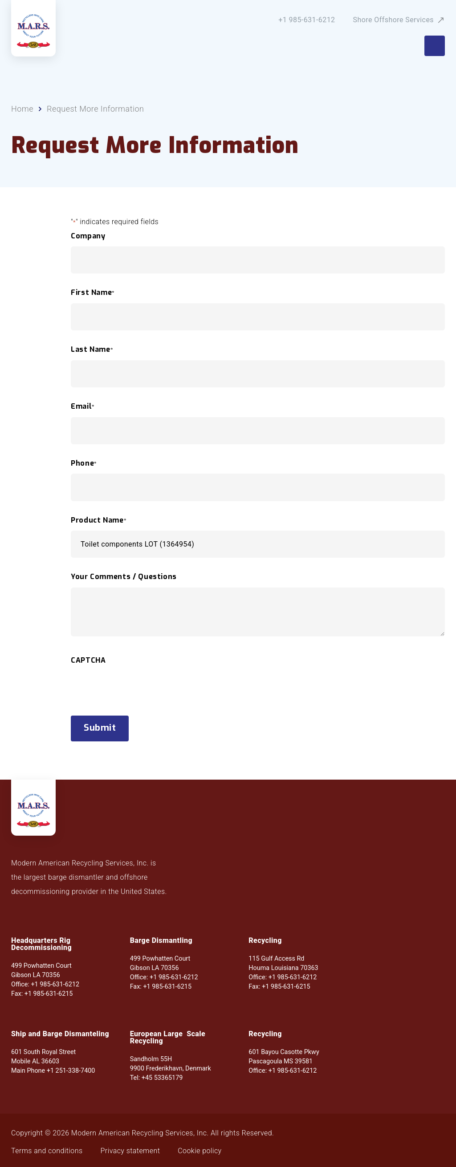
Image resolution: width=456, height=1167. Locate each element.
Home (22, 109)
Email (83, 406)
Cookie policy (199, 1151)
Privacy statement (130, 1151)
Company (88, 236)
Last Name (92, 350)
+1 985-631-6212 (306, 20)
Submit (100, 728)
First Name (93, 293)
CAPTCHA (88, 660)
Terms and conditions (47, 1151)
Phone (84, 463)
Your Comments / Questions (124, 577)
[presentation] (138, 704)
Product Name (98, 520)
